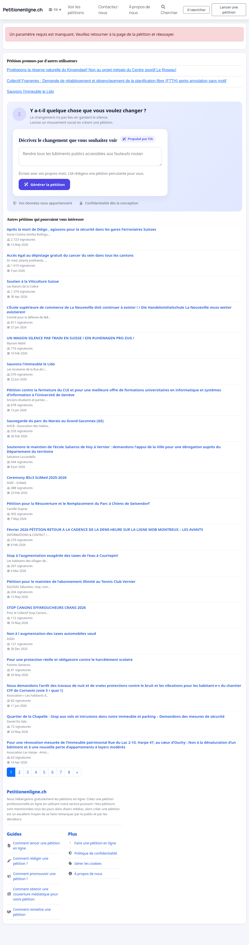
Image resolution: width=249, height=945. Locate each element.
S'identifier (196, 10)
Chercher (169, 10)
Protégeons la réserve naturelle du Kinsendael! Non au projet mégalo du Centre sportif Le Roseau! (91, 70)
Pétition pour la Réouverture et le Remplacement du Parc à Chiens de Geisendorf (78, 503)
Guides (14, 834)
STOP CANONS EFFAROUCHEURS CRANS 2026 (46, 607)
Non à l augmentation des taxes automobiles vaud (51, 633)
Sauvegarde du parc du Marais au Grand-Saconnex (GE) (55, 421)
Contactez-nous (108, 9)
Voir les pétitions (76, 9)
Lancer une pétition (229, 10)
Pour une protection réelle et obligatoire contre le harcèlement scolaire (70, 659)
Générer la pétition (44, 184)
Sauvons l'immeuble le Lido (30, 91)
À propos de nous (139, 9)
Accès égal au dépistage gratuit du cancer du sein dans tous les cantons (70, 255)
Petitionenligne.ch (22, 10)
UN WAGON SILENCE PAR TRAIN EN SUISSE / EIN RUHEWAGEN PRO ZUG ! (70, 338)
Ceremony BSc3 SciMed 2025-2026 (36, 477)
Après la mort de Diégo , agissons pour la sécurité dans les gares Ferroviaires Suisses (81, 229)
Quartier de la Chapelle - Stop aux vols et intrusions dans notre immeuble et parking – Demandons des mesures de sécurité (116, 716)
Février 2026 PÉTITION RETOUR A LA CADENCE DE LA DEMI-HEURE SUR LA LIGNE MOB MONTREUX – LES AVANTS (105, 529)
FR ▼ (55, 9)
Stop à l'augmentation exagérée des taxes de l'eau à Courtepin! (62, 555)
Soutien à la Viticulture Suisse (33, 281)
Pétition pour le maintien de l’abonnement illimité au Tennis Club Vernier (71, 581)
